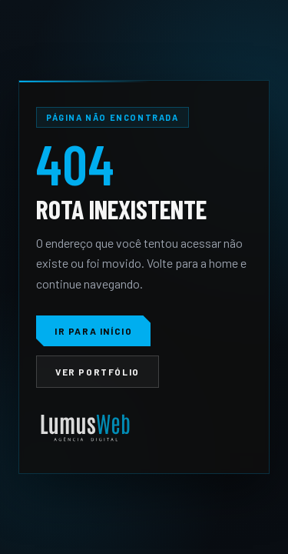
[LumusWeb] (85, 429)
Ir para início (93, 330)
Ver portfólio (97, 371)
